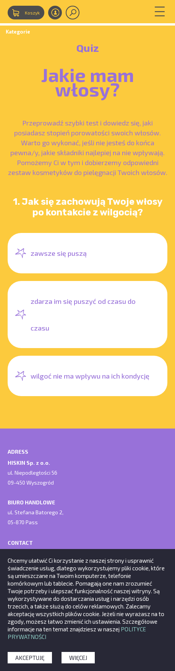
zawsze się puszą (59, 253)
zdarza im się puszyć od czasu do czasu (83, 314)
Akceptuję (29, 657)
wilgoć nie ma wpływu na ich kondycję (90, 376)
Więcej (78, 657)
